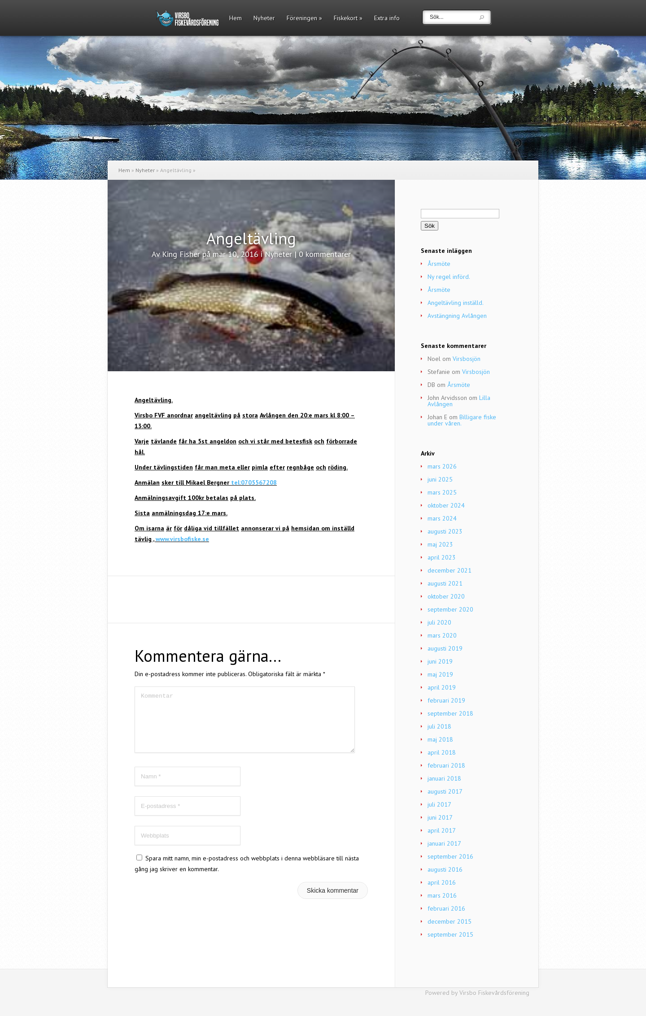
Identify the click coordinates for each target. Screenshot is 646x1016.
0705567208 (259, 482)
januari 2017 (444, 843)
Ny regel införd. (449, 277)
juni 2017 (440, 817)
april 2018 (442, 752)
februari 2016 (446, 908)
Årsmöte (439, 264)
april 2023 (442, 557)
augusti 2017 (445, 791)
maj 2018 (440, 739)
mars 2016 (442, 895)
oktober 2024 (446, 505)
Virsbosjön (466, 359)
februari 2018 (446, 765)
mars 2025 (442, 492)
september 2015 (450, 934)
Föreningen (304, 18)
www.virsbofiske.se (182, 539)
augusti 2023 (445, 531)
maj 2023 (440, 544)
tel (235, 482)
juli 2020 (439, 622)
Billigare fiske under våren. (462, 420)
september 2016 (450, 856)
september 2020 (450, 609)
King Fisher (181, 254)
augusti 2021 (445, 583)
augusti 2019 (445, 648)
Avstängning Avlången (457, 316)
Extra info (387, 18)
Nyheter (264, 18)
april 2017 (442, 830)
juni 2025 (440, 479)
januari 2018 (444, 778)
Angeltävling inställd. (456, 303)
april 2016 (442, 882)
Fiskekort (348, 18)
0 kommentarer (325, 254)
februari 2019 (446, 700)
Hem (235, 18)
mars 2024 (442, 518)
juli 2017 (439, 804)
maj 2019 (440, 674)
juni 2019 (440, 661)
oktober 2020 (446, 596)
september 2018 (450, 713)
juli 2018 (439, 726)
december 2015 (449, 921)
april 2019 (442, 687)
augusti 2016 (445, 869)
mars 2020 (442, 635)
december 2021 (449, 570)
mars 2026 (442, 466)
